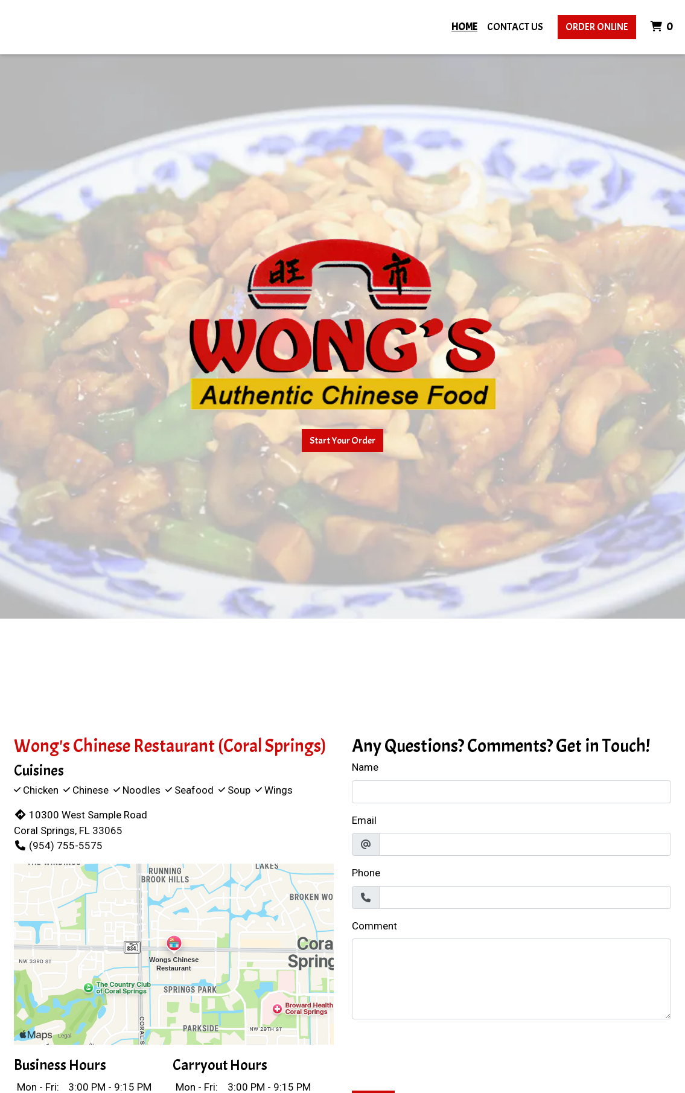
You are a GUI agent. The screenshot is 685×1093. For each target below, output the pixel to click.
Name (365, 767)
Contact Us (515, 27)
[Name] (512, 791)
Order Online (597, 27)
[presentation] (443, 1052)
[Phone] (525, 897)
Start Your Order (342, 441)
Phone (366, 873)
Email (364, 820)
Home (464, 27)
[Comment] (512, 978)
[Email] (525, 844)
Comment (374, 926)
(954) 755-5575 (58, 846)
